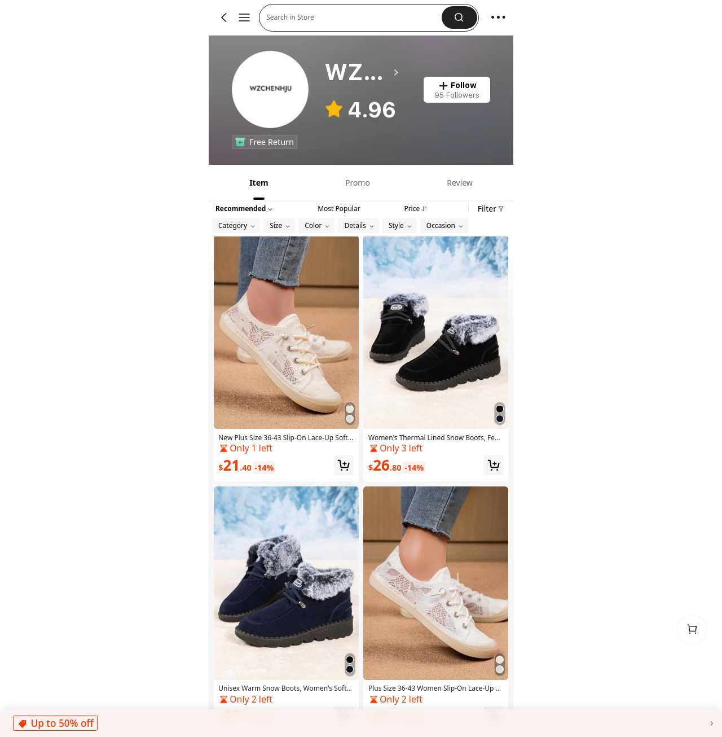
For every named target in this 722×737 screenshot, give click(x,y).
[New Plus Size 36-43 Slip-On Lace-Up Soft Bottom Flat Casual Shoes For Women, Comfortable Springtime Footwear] (286, 358)
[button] (459, 17)
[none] (240, 141)
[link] (271, 90)
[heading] (362, 72)
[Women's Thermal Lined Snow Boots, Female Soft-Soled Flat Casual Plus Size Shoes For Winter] (435, 358)
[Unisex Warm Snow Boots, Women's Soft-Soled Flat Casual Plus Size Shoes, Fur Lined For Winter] (286, 609)
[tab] (258, 182)
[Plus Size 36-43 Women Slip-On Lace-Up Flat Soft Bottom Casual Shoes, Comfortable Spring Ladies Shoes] (435, 609)
